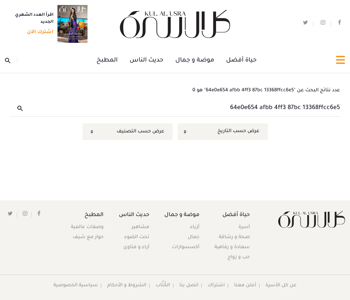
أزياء (194, 227)
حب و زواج (238, 257)
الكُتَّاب (163, 285)
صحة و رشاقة (234, 237)
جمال (193, 237)
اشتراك (216, 285)
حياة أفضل (241, 60)
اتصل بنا (189, 285)
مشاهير (141, 227)
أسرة (244, 227)
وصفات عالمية (87, 227)
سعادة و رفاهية (232, 247)
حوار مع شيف (88, 237)
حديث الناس (146, 60)
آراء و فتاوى (137, 247)
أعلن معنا (245, 285)
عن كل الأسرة (281, 285)
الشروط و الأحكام (127, 285)
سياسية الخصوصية (75, 285)
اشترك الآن (38, 32)
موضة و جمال (194, 60)
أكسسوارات (185, 247)
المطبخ (107, 60)
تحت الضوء (137, 237)
